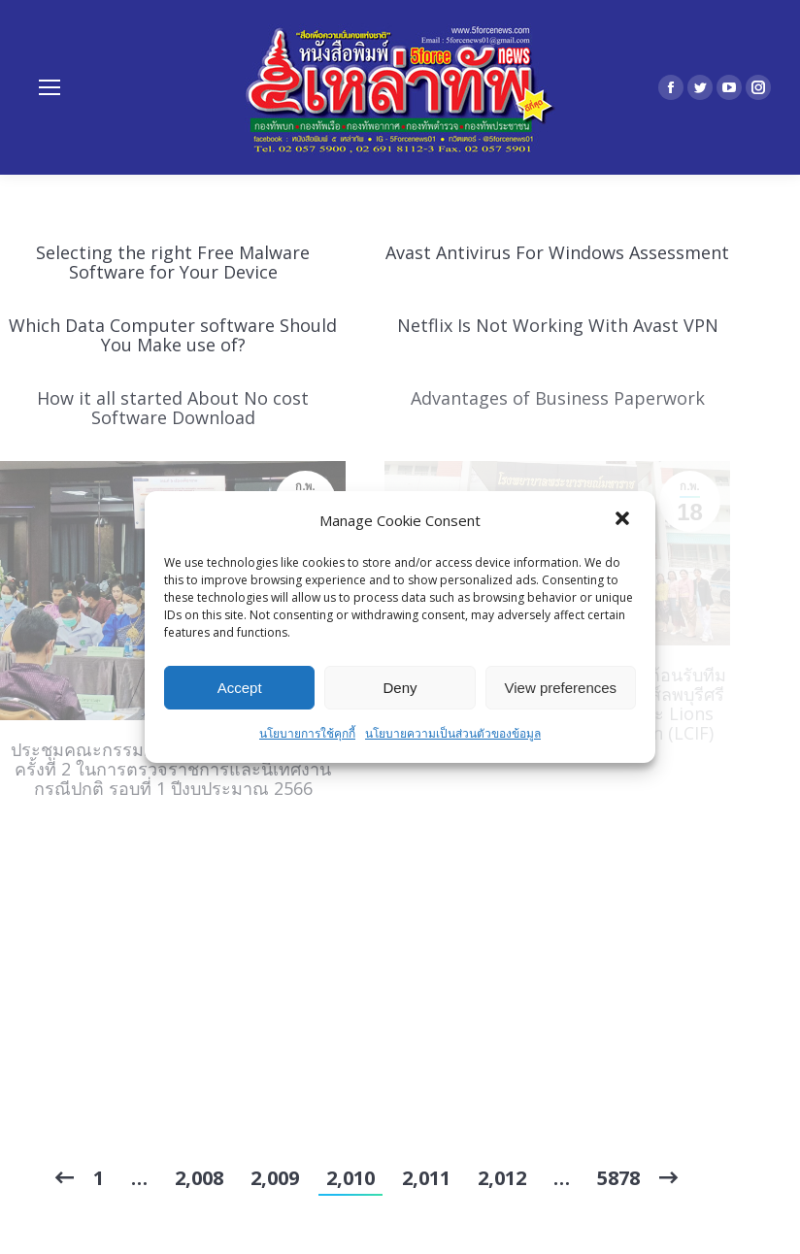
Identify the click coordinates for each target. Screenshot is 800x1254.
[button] (624, 520)
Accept (239, 687)
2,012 (502, 1178)
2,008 (199, 1178)
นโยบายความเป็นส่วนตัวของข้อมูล (453, 733)
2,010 (350, 1178)
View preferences (561, 687)
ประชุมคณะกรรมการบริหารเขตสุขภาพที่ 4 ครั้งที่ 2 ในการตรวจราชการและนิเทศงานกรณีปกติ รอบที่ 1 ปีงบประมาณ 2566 (173, 769)
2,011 (426, 1178)
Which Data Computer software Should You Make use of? (173, 335)
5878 (618, 1178)
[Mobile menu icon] (49, 87)
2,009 (274, 1178)
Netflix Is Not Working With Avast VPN (557, 325)
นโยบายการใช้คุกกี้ (307, 733)
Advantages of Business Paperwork (558, 398)
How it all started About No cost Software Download (173, 407)
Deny (400, 687)
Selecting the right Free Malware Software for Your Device (173, 262)
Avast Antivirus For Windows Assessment (557, 252)
